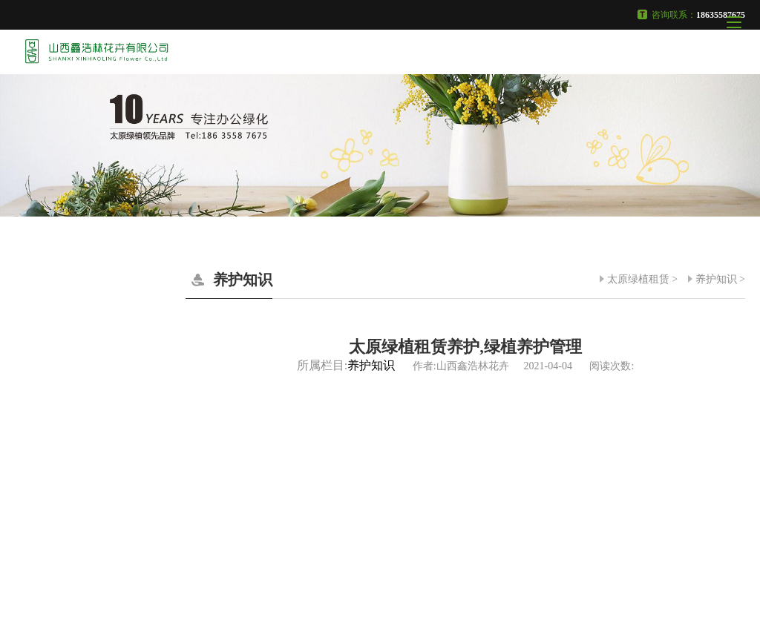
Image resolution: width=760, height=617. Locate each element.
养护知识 (716, 279)
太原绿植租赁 (638, 279)
